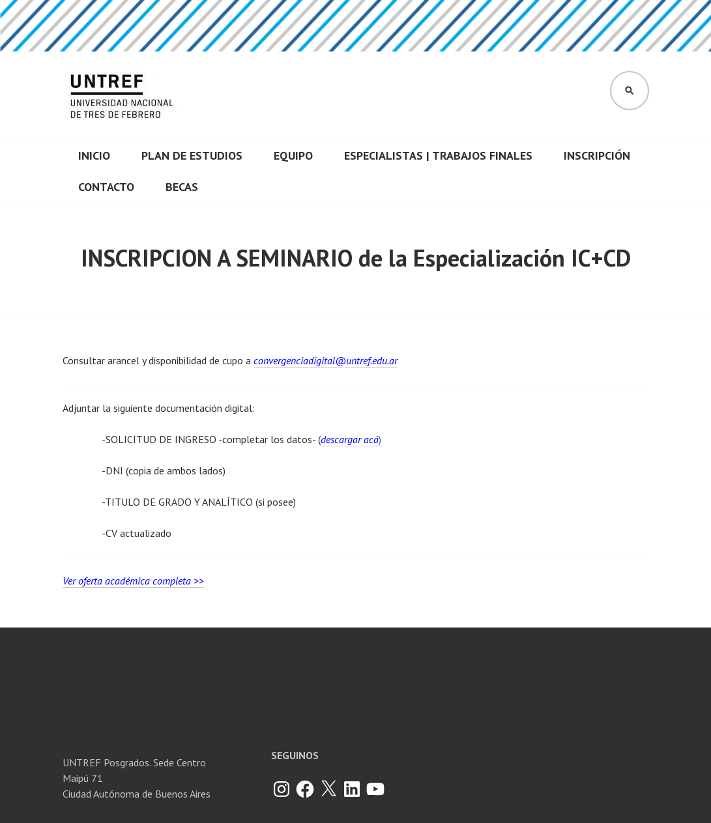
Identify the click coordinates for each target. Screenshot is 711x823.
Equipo (293, 155)
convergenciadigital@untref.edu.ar (326, 360)
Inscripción (597, 155)
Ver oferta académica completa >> (133, 580)
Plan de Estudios (191, 155)
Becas (182, 186)
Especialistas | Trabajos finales (438, 155)
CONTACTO (106, 186)
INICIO (94, 155)
